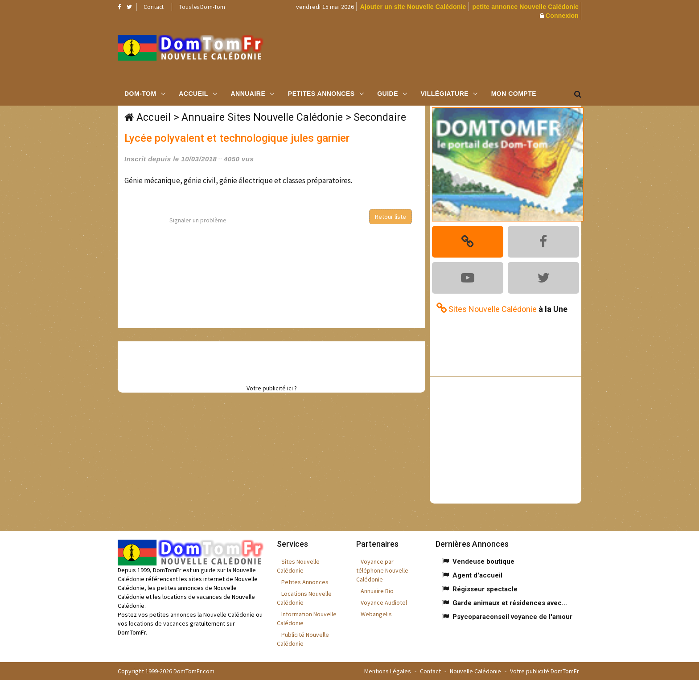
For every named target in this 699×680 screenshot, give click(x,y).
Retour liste (390, 217)
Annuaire (247, 93)
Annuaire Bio (377, 591)
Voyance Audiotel (384, 602)
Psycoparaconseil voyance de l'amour (512, 617)
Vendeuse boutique (483, 561)
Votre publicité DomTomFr (544, 671)
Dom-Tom (140, 93)
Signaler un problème (197, 220)
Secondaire (380, 117)
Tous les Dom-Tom (202, 7)
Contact (154, 7)
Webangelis (376, 614)
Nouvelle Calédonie (475, 671)
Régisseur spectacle (485, 589)
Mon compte (513, 93)
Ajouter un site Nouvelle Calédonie (413, 6)
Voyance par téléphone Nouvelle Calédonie (382, 570)
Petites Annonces (321, 93)
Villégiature (445, 93)
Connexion (562, 15)
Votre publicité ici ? (272, 388)
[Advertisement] (439, 51)
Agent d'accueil (477, 575)
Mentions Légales (387, 671)
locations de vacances (159, 623)
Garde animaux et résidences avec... (509, 603)
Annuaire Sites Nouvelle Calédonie (262, 117)
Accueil (193, 93)
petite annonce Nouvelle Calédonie (526, 6)
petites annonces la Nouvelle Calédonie (202, 614)
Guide (387, 93)
